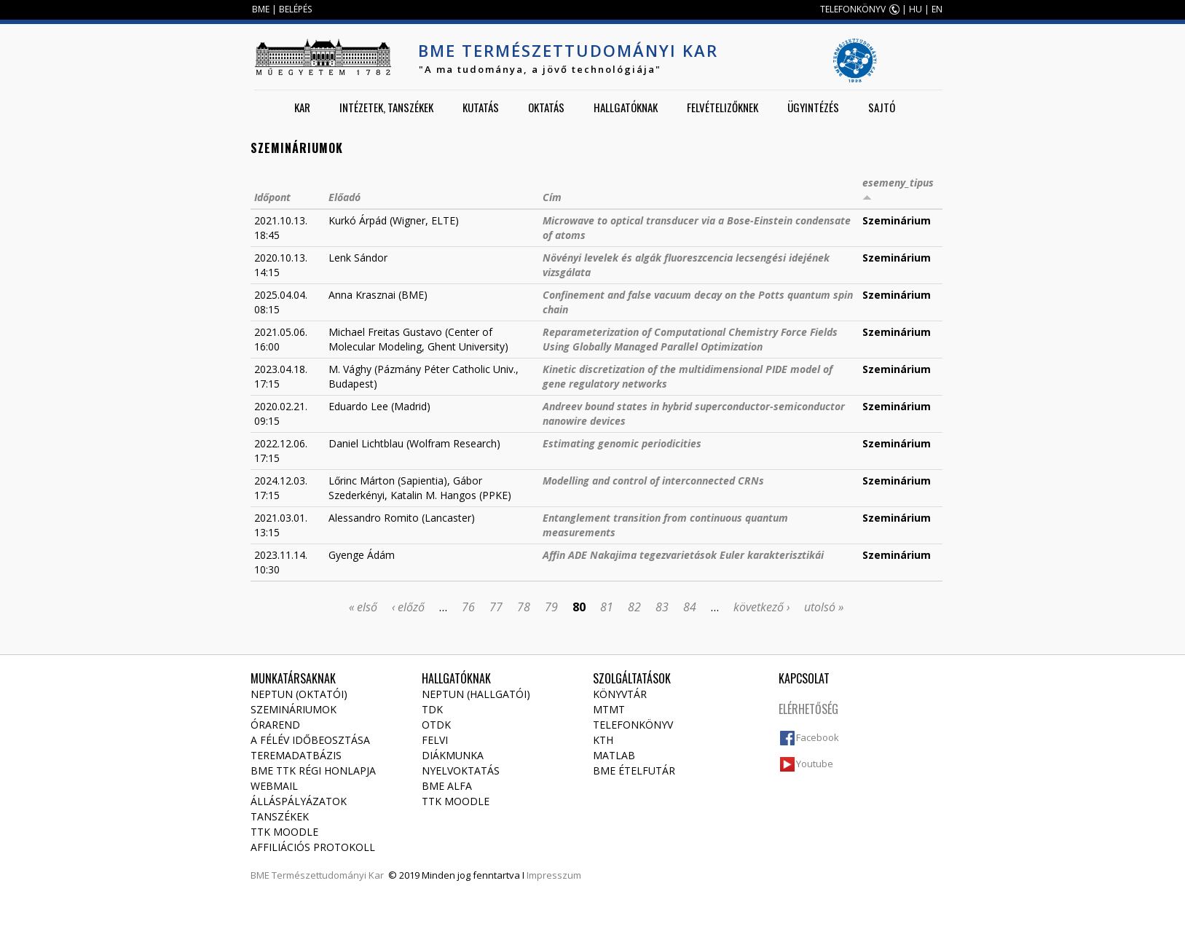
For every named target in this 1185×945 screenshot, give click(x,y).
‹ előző (408, 607)
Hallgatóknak (626, 107)
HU (915, 9)
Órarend (275, 725)
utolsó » (823, 607)
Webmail (274, 786)
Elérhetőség (808, 709)
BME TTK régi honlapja (313, 770)
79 (551, 607)
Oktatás (546, 107)
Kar (302, 107)
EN (937, 9)
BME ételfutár (634, 770)
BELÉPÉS (295, 9)
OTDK (436, 725)
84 (689, 607)
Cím (552, 197)
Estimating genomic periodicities (622, 443)
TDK (432, 709)
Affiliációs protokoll (313, 847)
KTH (603, 740)
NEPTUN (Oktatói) (299, 694)
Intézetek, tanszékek (386, 107)
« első (363, 607)
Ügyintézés (813, 107)
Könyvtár (620, 694)
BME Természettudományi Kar (568, 50)
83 (662, 607)
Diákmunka (453, 755)
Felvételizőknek (722, 107)
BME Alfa (447, 786)
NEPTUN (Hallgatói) (476, 694)
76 (468, 607)
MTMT (609, 709)
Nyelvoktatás (461, 770)
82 (634, 607)
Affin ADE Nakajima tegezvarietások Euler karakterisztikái (683, 555)
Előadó (344, 197)
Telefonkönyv (633, 725)
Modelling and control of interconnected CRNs (653, 480)
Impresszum (554, 875)
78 (523, 607)
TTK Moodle (284, 832)
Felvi (435, 740)
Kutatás (480, 107)
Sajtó (881, 107)
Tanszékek (280, 816)
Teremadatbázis (296, 755)
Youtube (814, 763)
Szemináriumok (293, 709)
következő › (761, 607)
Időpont (272, 197)
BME (260, 9)
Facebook (817, 737)
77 (496, 607)
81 (606, 607)
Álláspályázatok (299, 801)
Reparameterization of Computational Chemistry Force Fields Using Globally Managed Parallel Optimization (690, 339)
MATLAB (614, 755)
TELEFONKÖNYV (853, 9)
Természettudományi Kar (328, 875)
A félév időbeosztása (310, 740)
